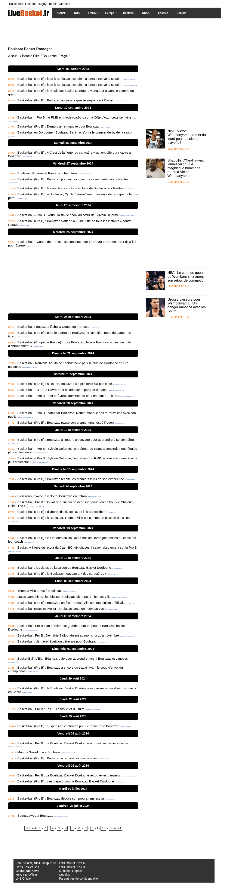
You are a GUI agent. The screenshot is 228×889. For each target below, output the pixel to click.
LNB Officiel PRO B (72, 867)
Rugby (42, 4)
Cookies (64, 874)
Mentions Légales (71, 871)
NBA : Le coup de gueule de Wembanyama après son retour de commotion (186, 276)
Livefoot (30, 4)
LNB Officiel (23, 878)
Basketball (16, 4)
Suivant (115, 828)
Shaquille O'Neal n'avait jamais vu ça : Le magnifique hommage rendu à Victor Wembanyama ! (185, 168)
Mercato (64, 4)
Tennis (53, 4)
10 (103, 828)
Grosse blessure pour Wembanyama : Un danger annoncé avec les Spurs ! (186, 305)
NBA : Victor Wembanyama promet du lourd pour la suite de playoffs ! (186, 136)
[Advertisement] (111, 32)
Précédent (33, 828)
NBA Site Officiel (26, 874)
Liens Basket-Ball (27, 867)
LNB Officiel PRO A (72, 863)
